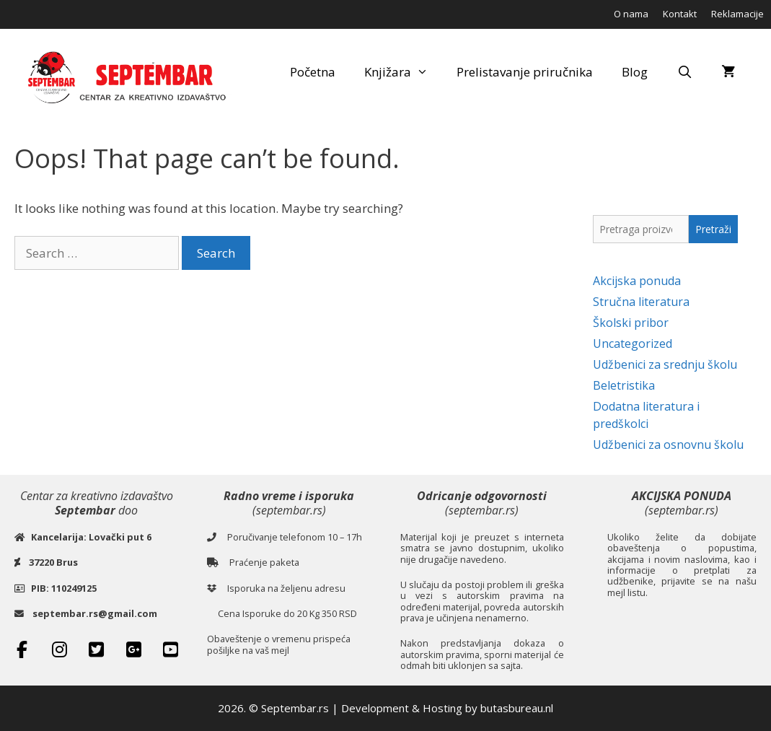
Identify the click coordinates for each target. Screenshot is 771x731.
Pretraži (713, 229)
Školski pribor (631, 323)
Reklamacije (737, 13)
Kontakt (680, 13)
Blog (635, 72)
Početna (312, 72)
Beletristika (624, 385)
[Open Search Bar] (684, 72)
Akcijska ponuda (637, 281)
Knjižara (403, 72)
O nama (631, 13)
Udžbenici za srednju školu (665, 364)
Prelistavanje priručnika (525, 72)
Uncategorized (632, 343)
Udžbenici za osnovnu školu (668, 444)
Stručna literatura (641, 302)
